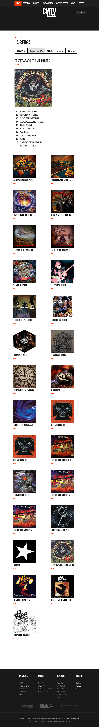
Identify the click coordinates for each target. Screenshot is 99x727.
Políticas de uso (74, 718)
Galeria (60, 50)
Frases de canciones (45, 689)
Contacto (60, 697)
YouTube (60, 683)
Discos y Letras (36, 50)
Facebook (60, 689)
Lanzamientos (47, 3)
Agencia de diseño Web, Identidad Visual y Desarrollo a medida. (49, 722)
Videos (50, 50)
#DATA (73, 3)
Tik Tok (61, 692)
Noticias (36, 3)
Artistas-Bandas (25, 686)
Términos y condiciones (62, 718)
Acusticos (41, 686)
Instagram (61, 686)
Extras (81, 3)
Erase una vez (43, 692)
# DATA (40, 683)
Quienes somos (62, 694)
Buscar (81, 12)
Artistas (26, 3)
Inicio (18, 3)
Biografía (21, 50)
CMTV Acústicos (62, 3)
